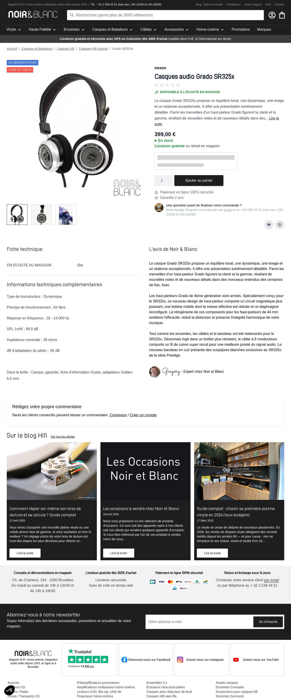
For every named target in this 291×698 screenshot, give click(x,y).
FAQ (268, 4)
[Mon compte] (272, 15)
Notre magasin (253, 4)
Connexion (118, 415)
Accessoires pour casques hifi (236, 691)
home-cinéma (34, 4)
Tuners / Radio (18, 691)
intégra (48, 4)
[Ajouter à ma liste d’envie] (268, 224)
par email (271, 580)
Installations (233, 4)
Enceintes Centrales (230, 687)
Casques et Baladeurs (36, 48)
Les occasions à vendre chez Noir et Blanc (141, 508)
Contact (279, 4)
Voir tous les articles (63, 436)
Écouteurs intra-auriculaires (165, 687)
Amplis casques (227, 682)
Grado (160, 68)
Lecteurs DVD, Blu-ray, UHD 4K (99, 691)
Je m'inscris (268, 622)
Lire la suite (25, 553)
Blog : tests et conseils (209, 4)
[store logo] (33, 14)
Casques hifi (65, 48)
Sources (13, 682)
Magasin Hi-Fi (16, 4)
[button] (219, 85)
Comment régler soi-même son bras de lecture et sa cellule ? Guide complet (45, 511)
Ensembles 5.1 (156, 682)
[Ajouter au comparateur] (279, 224)
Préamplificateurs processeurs (98, 682)
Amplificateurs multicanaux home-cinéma (105, 687)
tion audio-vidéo (62, 4)
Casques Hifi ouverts (93, 48)
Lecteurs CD (16, 687)
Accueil (12, 48)
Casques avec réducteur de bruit (169, 691)
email (228, 210)
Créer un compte (143, 415)
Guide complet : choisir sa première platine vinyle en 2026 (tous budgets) (236, 511)
